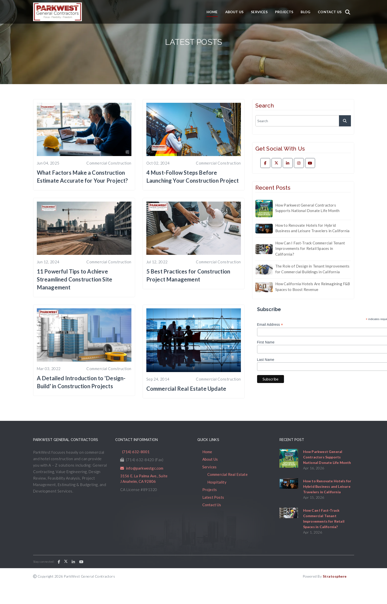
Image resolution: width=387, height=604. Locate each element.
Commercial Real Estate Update (186, 388)
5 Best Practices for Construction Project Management (188, 275)
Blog (305, 12)
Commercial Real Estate (227, 474)
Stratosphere (335, 576)
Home (212, 12)
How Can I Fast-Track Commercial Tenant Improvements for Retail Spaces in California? (310, 248)
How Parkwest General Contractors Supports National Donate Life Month (307, 208)
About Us (234, 12)
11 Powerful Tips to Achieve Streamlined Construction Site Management (74, 279)
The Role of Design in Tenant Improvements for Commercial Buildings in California (312, 269)
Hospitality (216, 482)
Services (259, 12)
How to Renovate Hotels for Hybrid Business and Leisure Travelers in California (312, 228)
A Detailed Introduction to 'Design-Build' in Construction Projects (81, 382)
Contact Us (329, 12)
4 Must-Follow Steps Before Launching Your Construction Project (192, 176)
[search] (303, 120)
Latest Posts (213, 497)
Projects (284, 12)
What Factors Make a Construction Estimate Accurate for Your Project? (82, 176)
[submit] (345, 120)
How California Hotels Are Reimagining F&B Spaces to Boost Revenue (312, 286)
